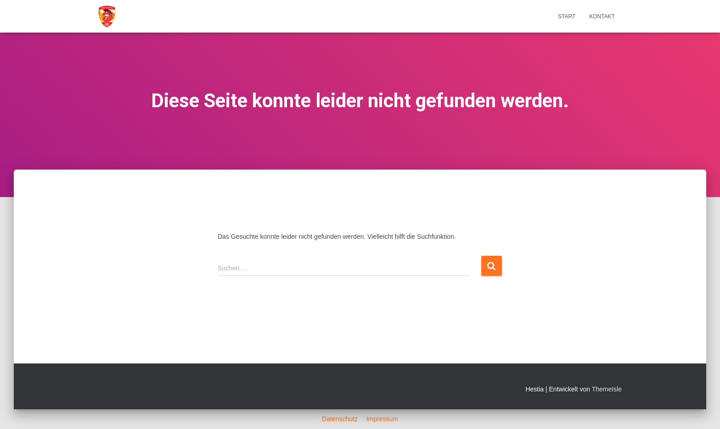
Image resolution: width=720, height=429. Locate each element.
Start (566, 16)
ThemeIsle (607, 389)
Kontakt (602, 16)
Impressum (382, 419)
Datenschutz (341, 419)
